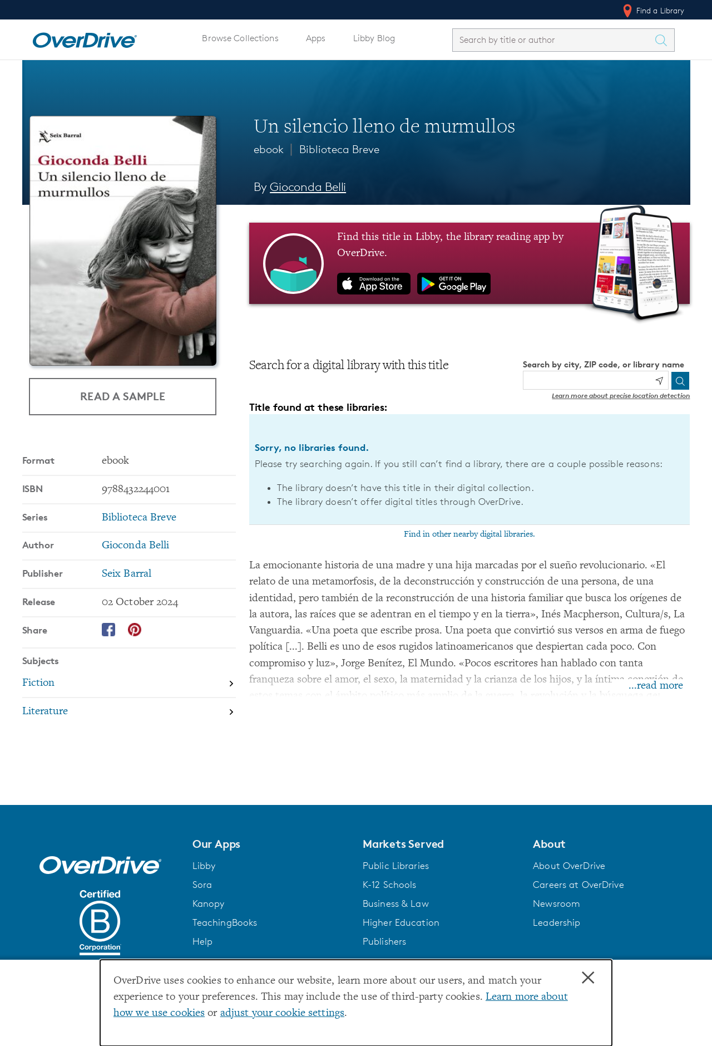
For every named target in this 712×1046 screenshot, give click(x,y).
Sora (202, 884)
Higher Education (401, 922)
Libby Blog (374, 38)
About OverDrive (569, 865)
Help (202, 941)
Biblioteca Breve (339, 149)
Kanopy (208, 903)
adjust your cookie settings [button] (282, 1013)
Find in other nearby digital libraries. (469, 534)
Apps (316, 38)
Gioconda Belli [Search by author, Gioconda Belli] (308, 187)
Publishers (384, 941)
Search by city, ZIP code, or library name (603, 364)
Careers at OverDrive (578, 884)
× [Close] (588, 978)
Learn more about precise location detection (621, 395)
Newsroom (556, 903)
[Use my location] (659, 381)
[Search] (680, 381)
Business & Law (396, 903)
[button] (270, 844)
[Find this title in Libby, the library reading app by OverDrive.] (469, 263)
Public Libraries (396, 865)
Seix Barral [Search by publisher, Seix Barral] (126, 574)
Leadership (556, 922)
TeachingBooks (225, 922)
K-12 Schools (389, 884)
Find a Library (653, 10)
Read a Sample (122, 396)
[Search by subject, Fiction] (129, 684)
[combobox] (553, 40)
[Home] (84, 37)
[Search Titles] (664, 40)
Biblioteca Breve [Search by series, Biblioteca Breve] (139, 518)
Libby (204, 865)
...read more (656, 686)
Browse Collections (240, 38)
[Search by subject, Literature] (129, 711)
